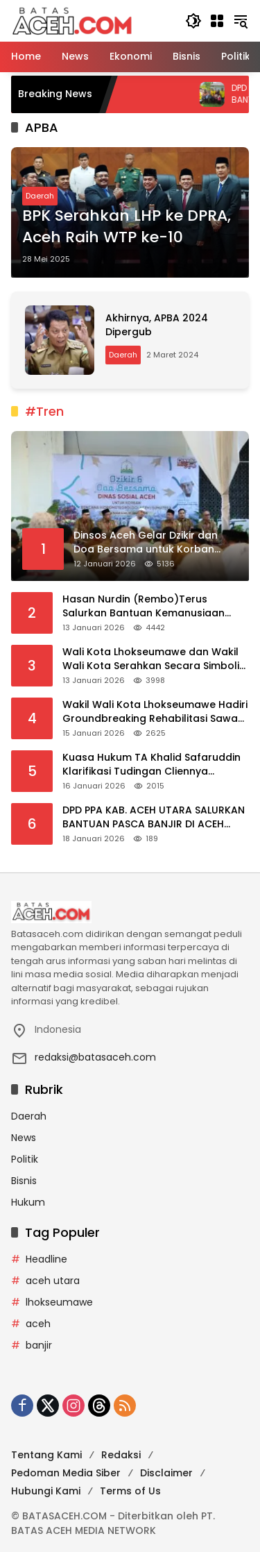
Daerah (40, 195)
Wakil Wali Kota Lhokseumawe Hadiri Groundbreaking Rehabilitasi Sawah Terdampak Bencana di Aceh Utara (155, 711)
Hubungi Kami (45, 1491)
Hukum (28, 1202)
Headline (46, 1259)
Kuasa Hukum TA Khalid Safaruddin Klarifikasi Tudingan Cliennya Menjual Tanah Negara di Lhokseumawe (151, 764)
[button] (193, 20)
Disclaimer (166, 1473)
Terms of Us (130, 1491)
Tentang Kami (46, 1455)
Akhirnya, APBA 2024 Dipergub (156, 325)
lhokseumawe (59, 1302)
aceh (38, 1324)
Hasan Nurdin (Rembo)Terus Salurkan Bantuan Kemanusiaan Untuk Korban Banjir (143, 606)
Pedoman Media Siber (66, 1473)
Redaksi (121, 1455)
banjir (39, 1345)
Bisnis (24, 1181)
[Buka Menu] (217, 20)
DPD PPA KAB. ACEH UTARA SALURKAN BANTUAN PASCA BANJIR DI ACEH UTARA (153, 817)
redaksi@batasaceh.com (95, 1057)
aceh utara (53, 1281)
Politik (24, 1159)
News (23, 1138)
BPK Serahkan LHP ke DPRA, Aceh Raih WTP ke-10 (126, 226)
